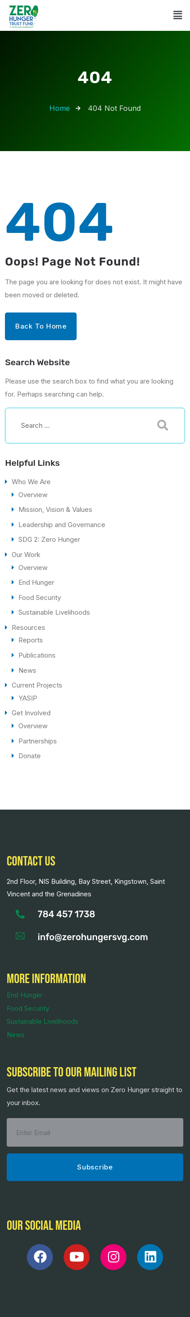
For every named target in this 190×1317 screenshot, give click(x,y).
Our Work (26, 554)
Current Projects (37, 685)
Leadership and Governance (61, 524)
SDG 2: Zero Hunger (49, 539)
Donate (29, 755)
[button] (178, 15)
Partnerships (37, 741)
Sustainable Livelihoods (54, 612)
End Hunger (36, 582)
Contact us (31, 861)
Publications (37, 655)
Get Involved (31, 713)
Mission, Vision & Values (55, 509)
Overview (33, 494)
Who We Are (31, 481)
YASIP (27, 698)
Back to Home (41, 326)
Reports (30, 640)
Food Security (39, 597)
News (27, 670)
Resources (28, 627)
